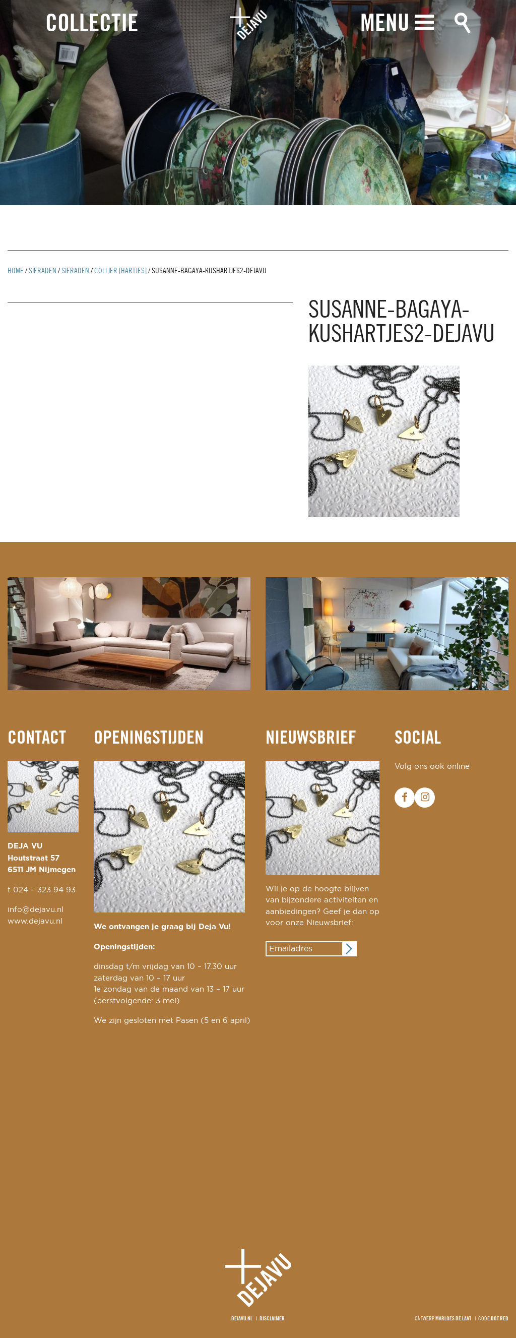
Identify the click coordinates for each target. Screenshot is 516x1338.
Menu (385, 24)
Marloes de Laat (453, 1318)
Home (16, 271)
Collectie (91, 24)
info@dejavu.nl (35, 910)
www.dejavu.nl (35, 921)
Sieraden (42, 271)
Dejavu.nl (241, 1318)
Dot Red (499, 1318)
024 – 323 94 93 (44, 890)
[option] (258, 102)
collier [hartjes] (120, 271)
